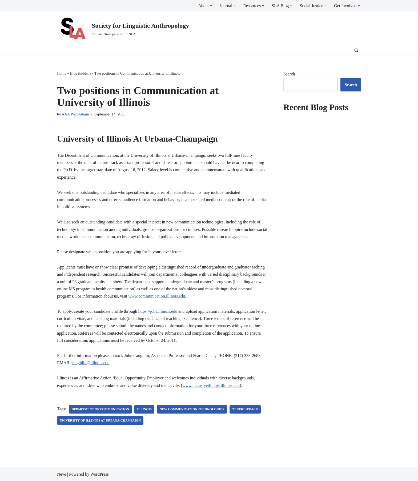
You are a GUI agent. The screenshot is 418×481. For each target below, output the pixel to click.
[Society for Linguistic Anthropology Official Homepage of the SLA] (123, 29)
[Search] (356, 50)
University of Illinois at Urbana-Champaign (100, 420)
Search (289, 74)
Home (61, 73)
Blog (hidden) (80, 73)
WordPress (99, 474)
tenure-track (245, 409)
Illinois (144, 409)
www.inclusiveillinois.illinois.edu (211, 385)
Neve (61, 474)
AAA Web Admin (75, 114)
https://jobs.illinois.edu (157, 311)
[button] (211, 6)
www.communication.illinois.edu (156, 296)
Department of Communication (100, 409)
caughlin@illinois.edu (90, 362)
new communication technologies (192, 409)
